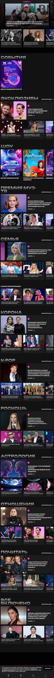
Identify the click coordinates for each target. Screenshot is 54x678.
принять (48, 668)
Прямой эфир (33, 676)
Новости (21, 676)
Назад (45, 676)
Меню (8, 676)
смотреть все (47, 99)
